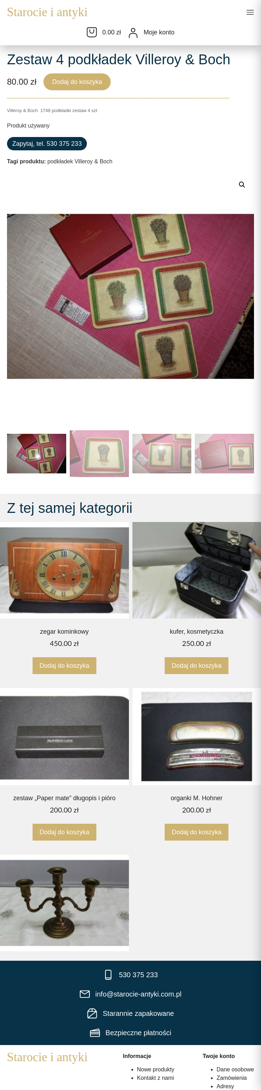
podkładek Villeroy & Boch (79, 161)
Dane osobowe (235, 1069)
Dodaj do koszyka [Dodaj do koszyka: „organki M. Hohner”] (196, 832)
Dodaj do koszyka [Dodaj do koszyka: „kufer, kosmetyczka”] (196, 665)
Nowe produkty (155, 1069)
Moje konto (159, 32)
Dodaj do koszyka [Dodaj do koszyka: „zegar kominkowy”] (64, 665)
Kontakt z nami (155, 1078)
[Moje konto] (133, 33)
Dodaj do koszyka (77, 81)
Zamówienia (232, 1078)
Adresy (225, 1086)
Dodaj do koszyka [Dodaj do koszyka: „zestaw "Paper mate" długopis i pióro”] (64, 832)
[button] (250, 13)
